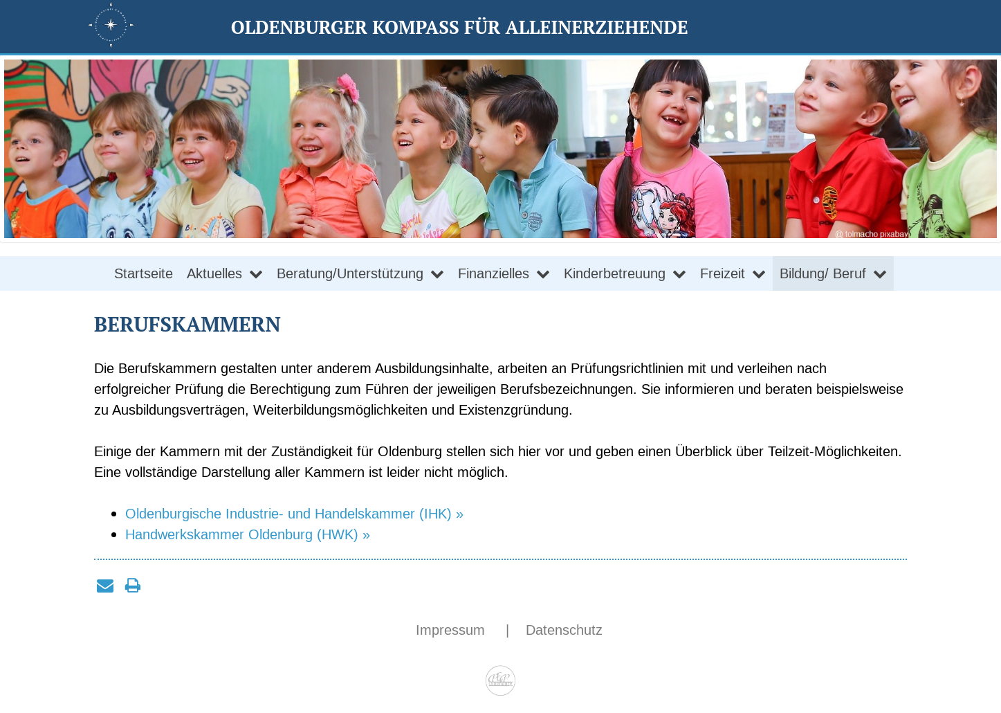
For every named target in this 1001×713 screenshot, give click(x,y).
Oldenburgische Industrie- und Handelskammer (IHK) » (294, 514)
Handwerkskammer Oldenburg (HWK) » (247, 534)
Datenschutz (564, 630)
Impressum (452, 630)
